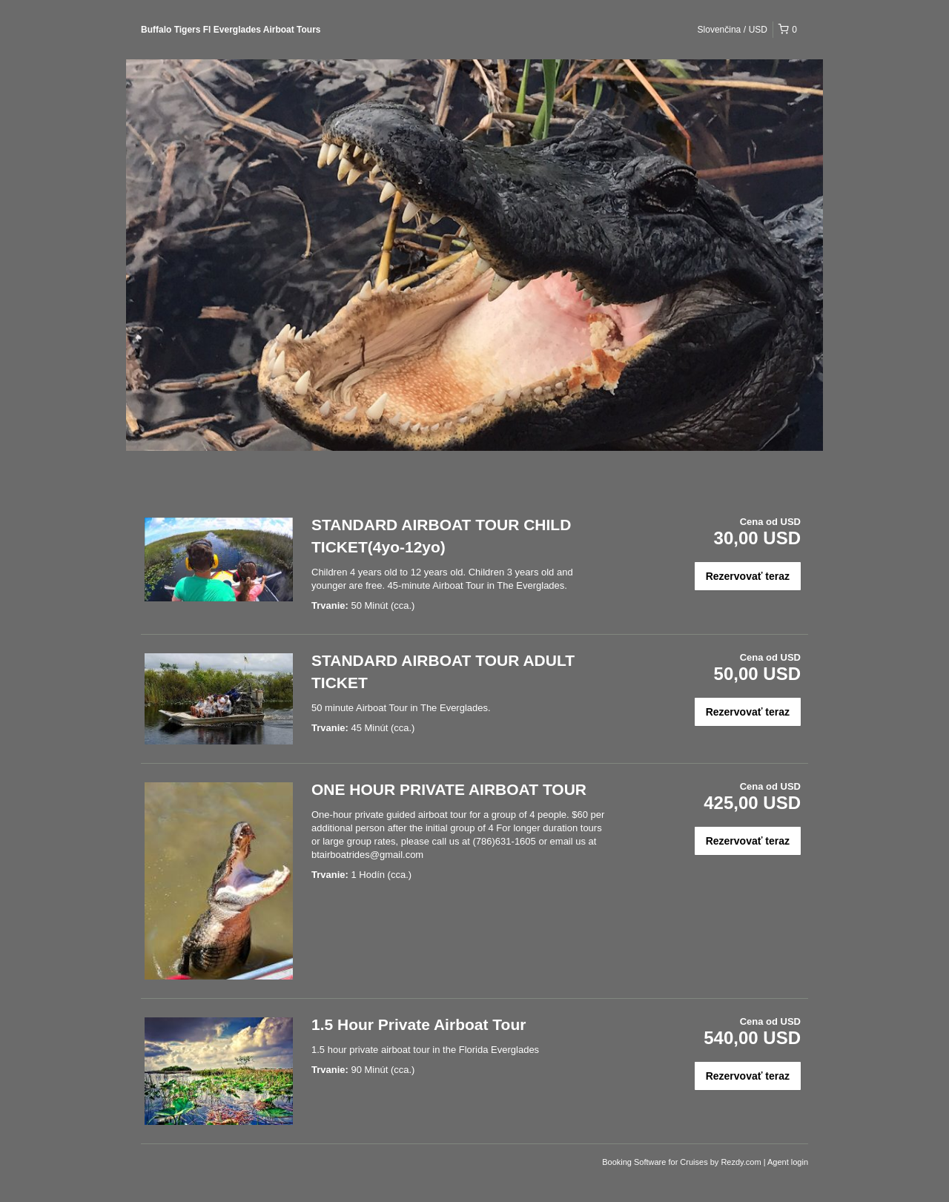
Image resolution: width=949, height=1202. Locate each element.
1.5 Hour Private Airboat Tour (418, 1024)
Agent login (787, 1162)
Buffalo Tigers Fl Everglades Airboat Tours (231, 29)
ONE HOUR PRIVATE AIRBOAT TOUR (448, 789)
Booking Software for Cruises (656, 1162)
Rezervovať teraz (748, 576)
